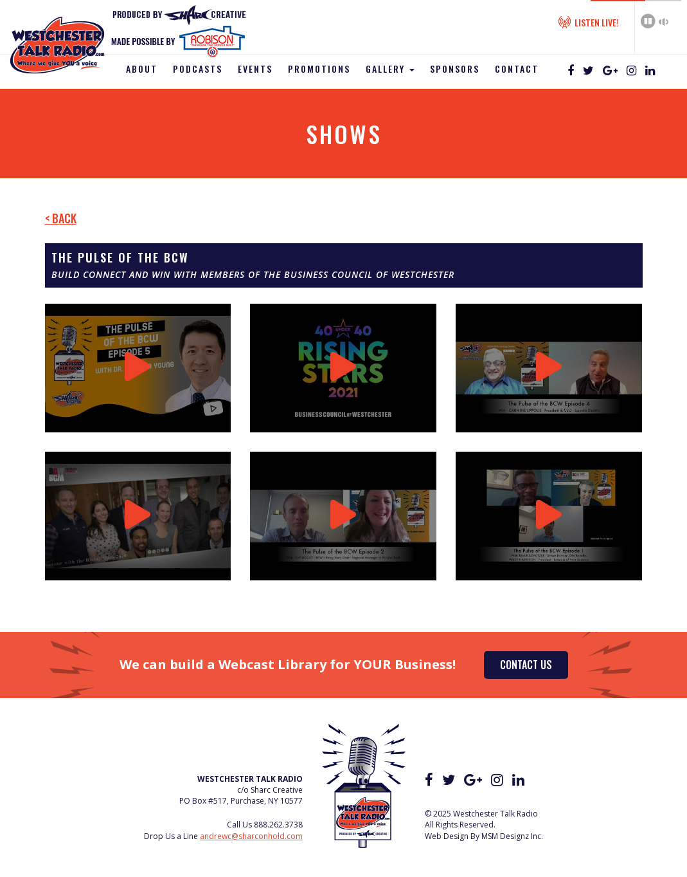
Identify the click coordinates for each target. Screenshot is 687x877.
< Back (60, 218)
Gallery (390, 68)
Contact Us (526, 664)
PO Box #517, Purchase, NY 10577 (241, 800)
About (141, 68)
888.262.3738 (278, 824)
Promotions (319, 68)
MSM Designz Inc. (512, 836)
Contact (517, 68)
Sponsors (454, 68)
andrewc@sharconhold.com (251, 836)
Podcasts (197, 68)
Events (255, 68)
